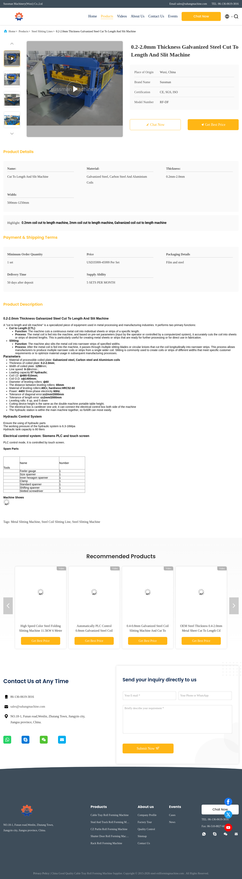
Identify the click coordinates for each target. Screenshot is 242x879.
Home (92, 16)
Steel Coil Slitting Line (56, 521)
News (172, 822)
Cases (172, 815)
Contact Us (156, 16)
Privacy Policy (41, 873)
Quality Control (146, 829)
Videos (122, 16)
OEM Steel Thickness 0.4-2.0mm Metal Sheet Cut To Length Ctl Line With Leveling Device (201, 630)
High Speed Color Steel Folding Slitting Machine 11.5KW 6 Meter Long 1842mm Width (40, 630)
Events (173, 16)
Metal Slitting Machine (25, 521)
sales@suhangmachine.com (27, 706)
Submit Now (148, 748)
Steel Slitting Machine (86, 521)
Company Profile (147, 815)
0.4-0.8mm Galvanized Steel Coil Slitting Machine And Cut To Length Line (148, 630)
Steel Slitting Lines (42, 31)
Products (107, 16)
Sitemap (142, 836)
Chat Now (201, 16)
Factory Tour (145, 822)
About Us (138, 16)
